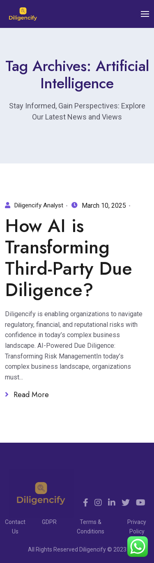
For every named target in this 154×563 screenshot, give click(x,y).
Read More (27, 395)
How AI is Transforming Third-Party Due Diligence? (68, 257)
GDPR (49, 522)
